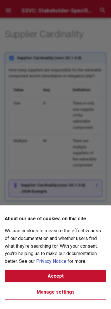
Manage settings (56, 292)
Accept (56, 276)
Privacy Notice (51, 261)
